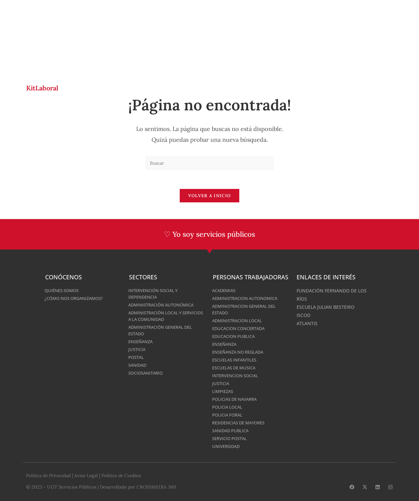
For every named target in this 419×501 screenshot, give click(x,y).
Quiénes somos (63, 291)
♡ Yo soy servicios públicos (209, 234)
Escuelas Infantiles (236, 360)
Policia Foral (228, 415)
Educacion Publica (235, 336)
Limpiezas (223, 391)
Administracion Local (239, 321)
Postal (136, 357)
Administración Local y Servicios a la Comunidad (160, 316)
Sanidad (138, 365)
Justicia (137, 349)
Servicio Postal (231, 439)
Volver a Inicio (209, 196)
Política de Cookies (122, 476)
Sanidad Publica (232, 431)
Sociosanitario (147, 373)
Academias (225, 291)
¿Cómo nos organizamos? (77, 298)
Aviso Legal (87, 476)
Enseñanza (141, 342)
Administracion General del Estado (247, 309)
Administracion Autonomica (248, 298)
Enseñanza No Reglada (240, 352)
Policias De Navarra (237, 399)
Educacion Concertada (241, 328)
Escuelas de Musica (236, 368)
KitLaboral (42, 88)
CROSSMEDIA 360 (156, 487)
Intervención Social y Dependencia (155, 294)
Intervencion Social (237, 376)
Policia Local (228, 407)
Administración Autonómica (164, 305)
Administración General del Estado (163, 330)
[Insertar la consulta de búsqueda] (209, 163)
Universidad (227, 446)
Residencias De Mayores (241, 423)
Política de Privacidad (48, 476)
